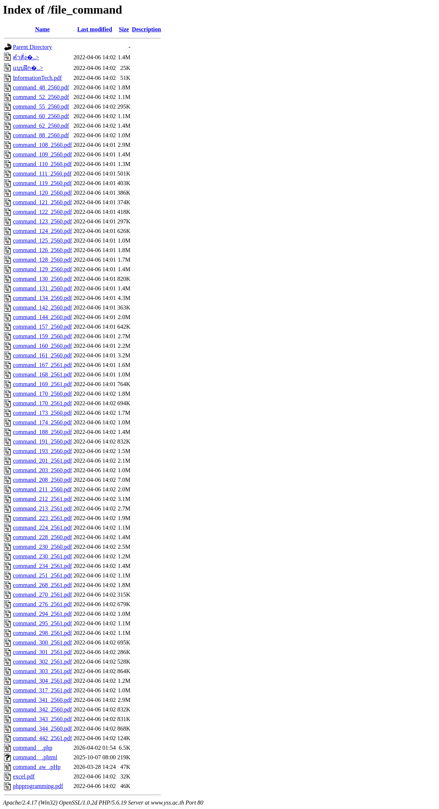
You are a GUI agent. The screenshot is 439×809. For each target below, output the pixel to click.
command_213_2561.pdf (42, 508)
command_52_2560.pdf (41, 97)
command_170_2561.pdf (42, 403)
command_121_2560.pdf (42, 202)
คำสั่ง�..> (26, 57)
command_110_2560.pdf (42, 164)
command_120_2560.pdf (42, 193)
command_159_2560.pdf (42, 336)
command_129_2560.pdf (42, 269)
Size (124, 29)
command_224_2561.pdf (42, 527)
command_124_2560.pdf (42, 231)
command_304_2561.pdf (42, 681)
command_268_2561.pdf (42, 585)
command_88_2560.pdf (41, 135)
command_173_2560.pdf (42, 413)
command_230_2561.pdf (42, 556)
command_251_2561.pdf (42, 575)
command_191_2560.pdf (42, 441)
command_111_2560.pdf (42, 173)
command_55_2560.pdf (41, 106)
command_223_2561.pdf (42, 518)
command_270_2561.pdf (42, 594)
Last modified (94, 29)
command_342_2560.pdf (42, 709)
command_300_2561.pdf (42, 642)
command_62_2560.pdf (41, 126)
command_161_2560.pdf (42, 355)
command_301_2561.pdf (42, 652)
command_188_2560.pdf (42, 432)
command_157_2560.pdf (42, 327)
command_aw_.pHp (36, 767)
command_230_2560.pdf (42, 547)
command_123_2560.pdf (42, 221)
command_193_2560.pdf (42, 451)
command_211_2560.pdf (42, 489)
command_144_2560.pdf (42, 317)
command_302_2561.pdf (42, 661)
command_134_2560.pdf (42, 298)
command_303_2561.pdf (42, 671)
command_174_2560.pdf (42, 422)
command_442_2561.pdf (42, 738)
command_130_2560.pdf (42, 279)
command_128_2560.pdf (42, 260)
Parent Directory (32, 47)
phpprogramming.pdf (38, 786)
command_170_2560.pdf (42, 394)
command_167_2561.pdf (42, 365)
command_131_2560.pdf (42, 288)
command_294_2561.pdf (42, 614)
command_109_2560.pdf (42, 154)
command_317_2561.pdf (42, 690)
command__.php (32, 748)
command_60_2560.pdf (41, 116)
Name (42, 29)
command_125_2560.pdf (42, 240)
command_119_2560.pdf (42, 183)
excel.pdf (24, 776)
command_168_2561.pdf (42, 374)
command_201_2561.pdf (42, 461)
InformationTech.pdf (37, 78)
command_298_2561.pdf (42, 633)
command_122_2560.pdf (42, 212)
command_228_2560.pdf (42, 537)
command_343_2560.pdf (42, 719)
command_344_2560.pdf (42, 728)
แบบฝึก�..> (28, 68)
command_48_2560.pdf (41, 87)
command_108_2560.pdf (42, 145)
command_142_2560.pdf (42, 307)
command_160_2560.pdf (42, 346)
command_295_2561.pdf (42, 623)
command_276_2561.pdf (42, 604)
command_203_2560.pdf (42, 470)
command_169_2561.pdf (42, 384)
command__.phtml (35, 757)
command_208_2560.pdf (42, 480)
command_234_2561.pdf (42, 566)
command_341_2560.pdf (42, 700)
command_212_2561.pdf (42, 499)
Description (146, 29)
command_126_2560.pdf (42, 250)
